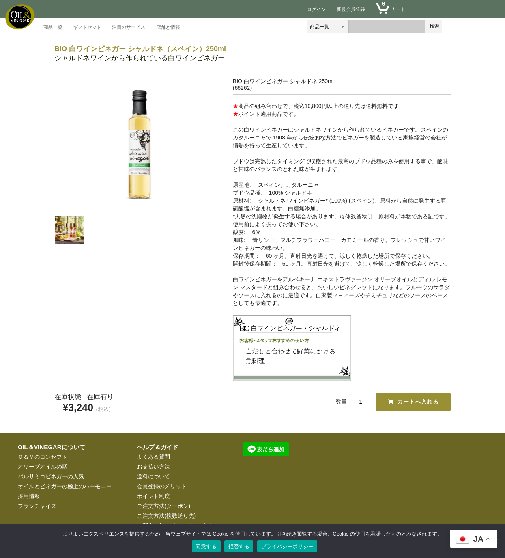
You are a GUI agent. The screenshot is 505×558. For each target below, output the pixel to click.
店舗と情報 (168, 27)
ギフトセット (87, 27)
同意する (206, 546)
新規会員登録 (351, 9)
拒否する (238, 546)
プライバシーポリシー (287, 546)
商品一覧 (52, 27)
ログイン (316, 9)
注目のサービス (128, 27)
